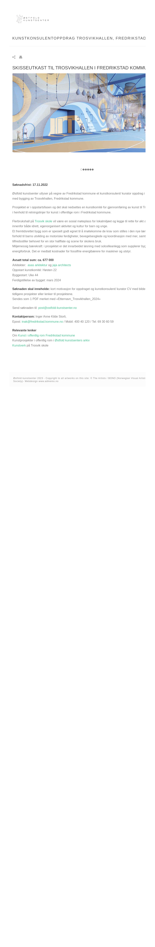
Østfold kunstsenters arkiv (72, 340)
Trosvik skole (43, 221)
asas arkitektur (37, 265)
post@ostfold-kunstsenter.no (57, 307)
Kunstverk (19, 345)
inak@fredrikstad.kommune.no (42, 321)
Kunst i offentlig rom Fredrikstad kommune (46, 335)
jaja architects (61, 265)
